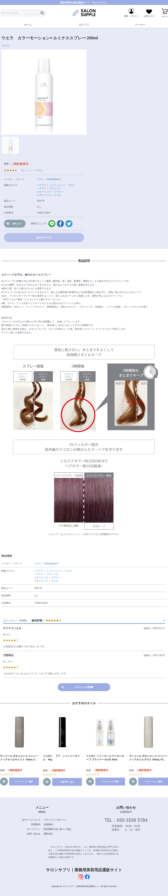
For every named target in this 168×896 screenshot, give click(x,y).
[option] (44, 92)
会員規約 (48, 824)
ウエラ (5, 45)
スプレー (58, 191)
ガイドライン (33, 829)
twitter (69, 223)
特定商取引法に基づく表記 (57, 829)
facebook (60, 223)
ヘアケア (41, 185)
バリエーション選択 (24, 781)
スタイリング (44, 191)
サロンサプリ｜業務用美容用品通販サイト (84, 870)
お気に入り (17, 223)
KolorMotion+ (54, 179)
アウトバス (55, 188)
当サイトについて (31, 819)
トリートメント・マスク (62, 185)
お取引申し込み (67, 782)
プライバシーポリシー (55, 819)
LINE (51, 223)
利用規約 (35, 824)
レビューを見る (33, 170)
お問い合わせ (33, 833)
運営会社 (48, 833)
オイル (57, 195)
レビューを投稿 (84, 687)
